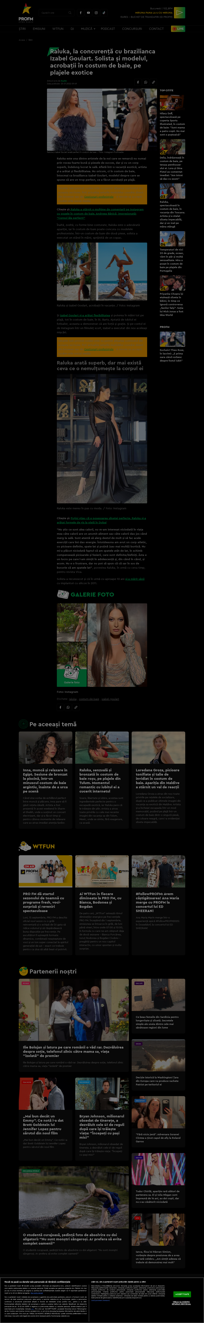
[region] (102, 1300)
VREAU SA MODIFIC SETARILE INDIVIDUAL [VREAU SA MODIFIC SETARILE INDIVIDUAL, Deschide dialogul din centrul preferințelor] (181, 1303)
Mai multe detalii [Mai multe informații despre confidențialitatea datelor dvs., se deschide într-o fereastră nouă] (37, 1293)
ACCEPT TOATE (182, 1294)
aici (32, 1309)
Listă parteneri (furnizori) (100, 1300)
